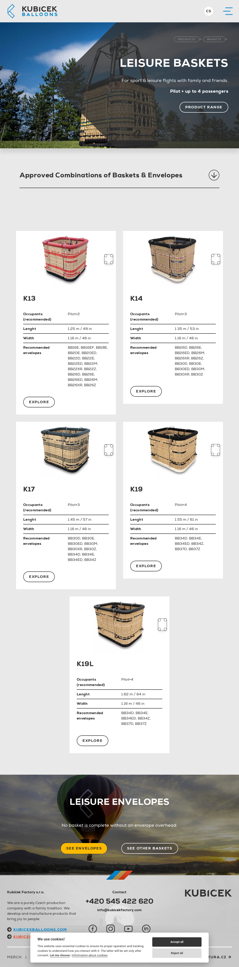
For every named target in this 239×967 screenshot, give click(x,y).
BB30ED (182, 369)
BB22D (74, 358)
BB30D (181, 363)
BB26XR (75, 385)
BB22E (88, 358)
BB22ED (75, 363)
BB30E (195, 363)
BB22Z (90, 369)
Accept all (176, 942)
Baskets (214, 39)
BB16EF (87, 347)
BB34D (74, 554)
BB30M (197, 369)
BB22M (90, 363)
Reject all (177, 953)
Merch (14, 957)
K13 (29, 298)
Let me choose (60, 955)
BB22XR (75, 369)
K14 (136, 298)
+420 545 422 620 (119, 901)
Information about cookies (89, 955)
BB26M (90, 379)
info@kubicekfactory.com (119, 910)
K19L (85, 663)
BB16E (73, 347)
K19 (136, 489)
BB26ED (75, 379)
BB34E (88, 554)
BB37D (181, 549)
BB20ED (89, 352)
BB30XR (182, 374)
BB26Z (90, 385)
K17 (29, 489)
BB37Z (194, 549)
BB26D (74, 374)
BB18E (101, 347)
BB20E (74, 352)
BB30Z (197, 374)
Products (187, 39)
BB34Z (90, 559)
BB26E (88, 374)
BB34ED (75, 559)
